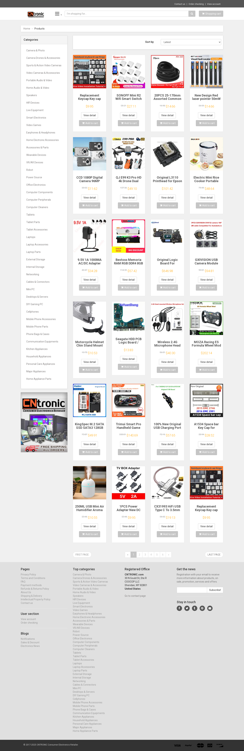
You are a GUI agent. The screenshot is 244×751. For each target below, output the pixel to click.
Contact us (179, 4)
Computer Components (39, 192)
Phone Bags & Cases (37, 334)
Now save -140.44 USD (36, 3)
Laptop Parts (33, 252)
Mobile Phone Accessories (41, 319)
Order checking (196, 4)
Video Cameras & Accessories (43, 72)
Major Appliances (36, 371)
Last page (214, 554)
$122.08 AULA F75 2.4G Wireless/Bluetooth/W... (75, 3)
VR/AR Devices (34, 162)
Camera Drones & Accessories (43, 58)
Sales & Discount (30, 645)
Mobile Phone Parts (37, 326)
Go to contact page (135, 599)
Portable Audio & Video (39, 80)
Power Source (34, 177)
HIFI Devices (32, 102)
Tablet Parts (33, 222)
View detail (89, 115)
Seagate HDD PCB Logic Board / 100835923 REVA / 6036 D (128, 344)
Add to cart (90, 123)
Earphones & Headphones (40, 132)
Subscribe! (215, 593)
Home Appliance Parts (38, 378)
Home (26, 28)
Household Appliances (38, 356)
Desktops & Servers (37, 296)
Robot (29, 169)
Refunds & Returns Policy (35, 592)
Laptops (30, 237)
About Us (26, 595)
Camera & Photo (35, 50)
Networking (32, 274)
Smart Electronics (36, 117)
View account (214, 4)
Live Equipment (35, 110)
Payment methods (31, 588)
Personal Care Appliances (40, 364)
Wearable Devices (36, 155)
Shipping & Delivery (31, 599)
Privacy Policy (28, 577)
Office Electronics (36, 184)
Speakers (31, 95)
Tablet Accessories (37, 229)
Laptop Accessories (37, 244)
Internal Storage (35, 266)
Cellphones (32, 311)
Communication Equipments (42, 341)
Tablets (30, 214)
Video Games (33, 125)
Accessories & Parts (37, 147)
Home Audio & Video (37, 87)
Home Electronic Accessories (42, 140)
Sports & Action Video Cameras (43, 65)
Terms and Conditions (33, 581)
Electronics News (30, 649)
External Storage (35, 259)
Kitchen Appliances (37, 349)
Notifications (28, 642)
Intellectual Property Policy (35, 602)
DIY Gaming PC (34, 304)
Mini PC (30, 289)
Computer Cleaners (37, 207)
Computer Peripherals (38, 199)
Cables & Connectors (38, 281)
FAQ (23, 585)
